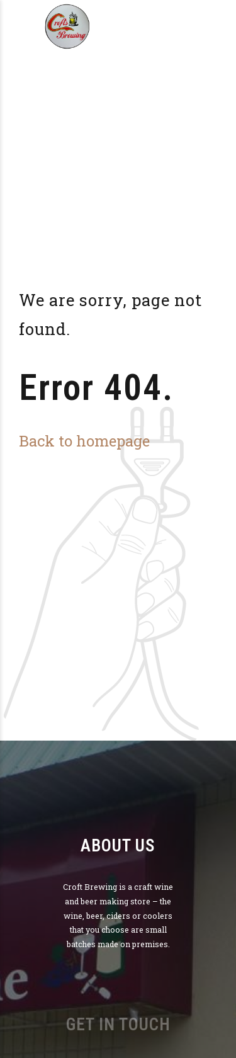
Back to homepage (84, 440)
